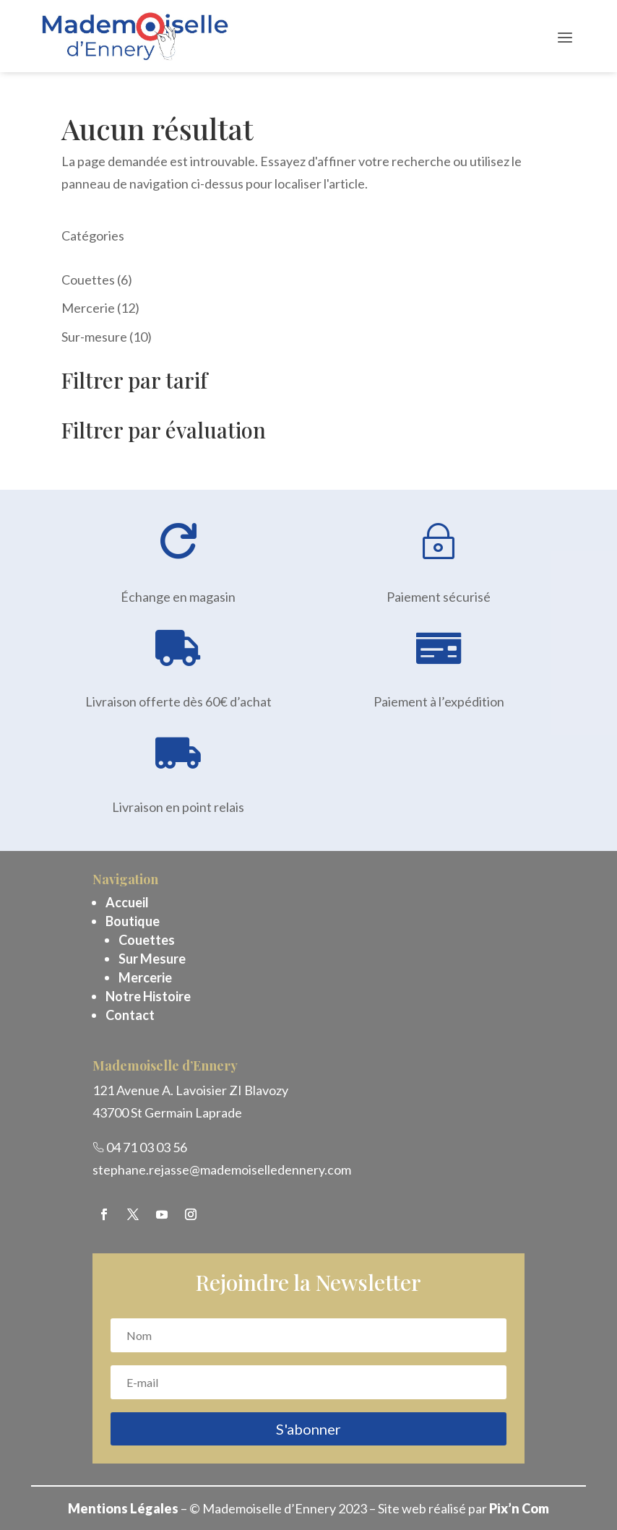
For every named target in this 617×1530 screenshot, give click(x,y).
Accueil (127, 902)
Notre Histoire (148, 996)
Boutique (132, 921)
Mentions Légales (123, 1508)
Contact (130, 1015)
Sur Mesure (152, 959)
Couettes (146, 940)
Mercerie (145, 977)
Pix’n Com (519, 1508)
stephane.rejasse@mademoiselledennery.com (221, 1169)
